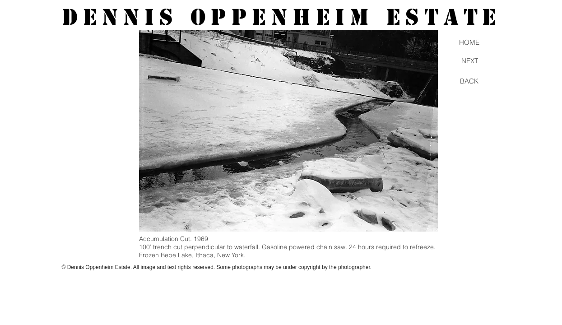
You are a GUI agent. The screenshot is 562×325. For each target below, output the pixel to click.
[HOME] (469, 41)
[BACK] (469, 81)
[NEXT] (470, 60)
